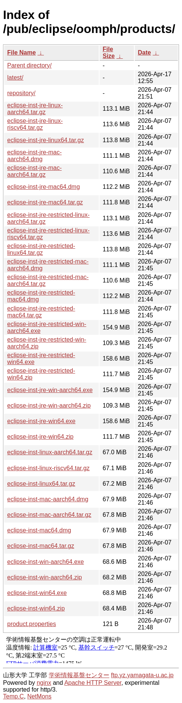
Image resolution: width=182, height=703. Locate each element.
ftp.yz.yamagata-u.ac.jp (142, 675)
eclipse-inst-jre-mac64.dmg (43, 187)
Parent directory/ (29, 65)
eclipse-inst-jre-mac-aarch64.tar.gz (34, 171)
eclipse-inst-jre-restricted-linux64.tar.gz (41, 249)
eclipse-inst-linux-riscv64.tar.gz (48, 468)
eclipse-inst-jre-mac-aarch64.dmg (34, 155)
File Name (21, 52)
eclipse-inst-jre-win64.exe (41, 421)
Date (144, 52)
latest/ (15, 77)
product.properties (31, 624)
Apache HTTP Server (92, 682)
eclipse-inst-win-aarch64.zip (44, 577)
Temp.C (13, 696)
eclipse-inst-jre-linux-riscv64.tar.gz (35, 124)
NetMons (39, 696)
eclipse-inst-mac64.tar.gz (40, 546)
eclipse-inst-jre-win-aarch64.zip (49, 405)
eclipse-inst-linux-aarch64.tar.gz (49, 452)
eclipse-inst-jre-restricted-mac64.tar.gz (41, 312)
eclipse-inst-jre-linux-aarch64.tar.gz (35, 108)
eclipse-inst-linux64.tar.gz (41, 483)
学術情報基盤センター (79, 675)
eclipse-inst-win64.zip (36, 608)
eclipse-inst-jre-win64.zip (40, 436)
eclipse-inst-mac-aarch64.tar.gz (49, 515)
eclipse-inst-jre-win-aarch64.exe (50, 390)
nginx (44, 682)
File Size (109, 52)
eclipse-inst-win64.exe (37, 593)
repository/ (21, 93)
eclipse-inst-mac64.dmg (39, 530)
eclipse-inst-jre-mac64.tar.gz (45, 202)
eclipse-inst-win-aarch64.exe (45, 562)
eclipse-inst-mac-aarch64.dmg (47, 499)
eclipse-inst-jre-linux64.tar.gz (45, 140)
